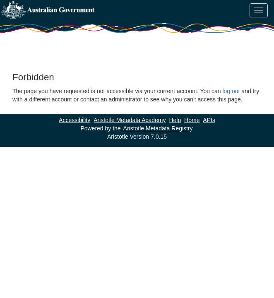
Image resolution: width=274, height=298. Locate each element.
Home (191, 120)
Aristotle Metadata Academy (130, 120)
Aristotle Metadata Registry (158, 128)
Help (175, 120)
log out (231, 91)
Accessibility (74, 120)
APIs (209, 120)
